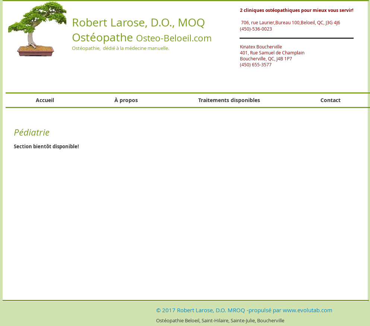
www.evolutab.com (307, 310)
